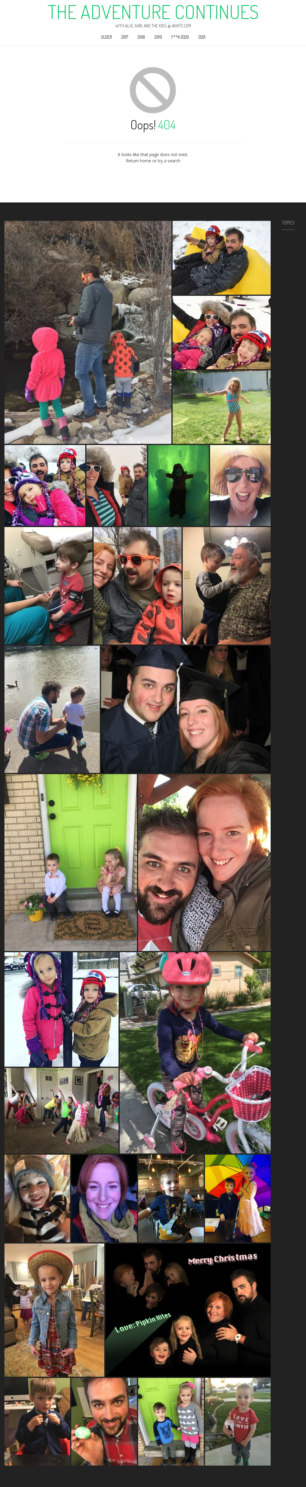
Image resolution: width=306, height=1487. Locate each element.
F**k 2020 (180, 37)
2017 (124, 37)
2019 (158, 37)
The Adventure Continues (153, 11)
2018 (141, 37)
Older (106, 37)
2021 (201, 37)
